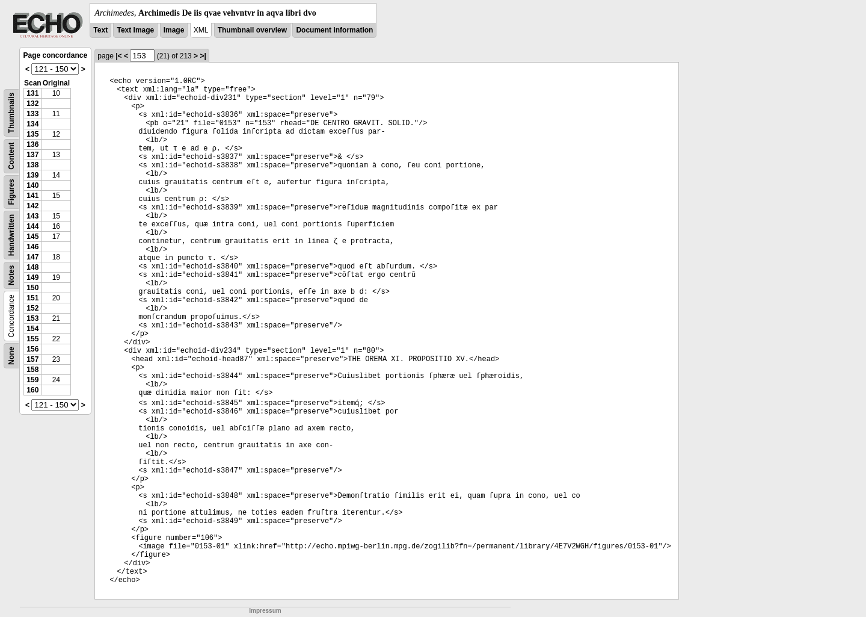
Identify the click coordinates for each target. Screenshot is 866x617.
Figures (11, 192)
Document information (334, 30)
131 (32, 93)
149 (32, 277)
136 (32, 144)
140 (32, 185)
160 (32, 390)
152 (32, 308)
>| (203, 56)
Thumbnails (11, 113)
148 (32, 267)
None (11, 356)
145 (32, 236)
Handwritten (11, 235)
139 (32, 175)
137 (32, 154)
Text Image (135, 30)
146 (32, 247)
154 (32, 328)
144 (32, 226)
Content (11, 156)
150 (32, 288)
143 (32, 216)
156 (32, 349)
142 (32, 206)
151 (32, 298)
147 (32, 257)
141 (32, 195)
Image (174, 30)
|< (118, 56)
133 (32, 114)
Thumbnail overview (252, 30)
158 (32, 369)
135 (32, 134)
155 (32, 339)
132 (32, 103)
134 (32, 124)
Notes (11, 275)
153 (32, 318)
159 (32, 380)
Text (100, 30)
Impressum (265, 610)
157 (32, 359)
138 (32, 165)
